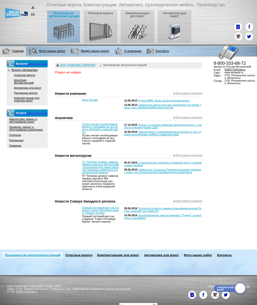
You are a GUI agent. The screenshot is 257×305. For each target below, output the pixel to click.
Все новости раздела (189, 93)
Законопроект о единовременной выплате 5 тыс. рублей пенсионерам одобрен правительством (163, 133)
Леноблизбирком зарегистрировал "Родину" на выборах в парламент (162, 216)
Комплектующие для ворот (118, 255)
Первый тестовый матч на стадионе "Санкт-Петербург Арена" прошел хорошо (100, 210)
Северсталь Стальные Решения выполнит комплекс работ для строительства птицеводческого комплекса (162, 171)
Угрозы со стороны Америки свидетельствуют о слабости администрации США (163, 126)
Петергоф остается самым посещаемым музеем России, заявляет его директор (162, 209)
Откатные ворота (24, 75)
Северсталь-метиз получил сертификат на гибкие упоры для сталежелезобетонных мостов (162, 106)
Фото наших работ (198, 255)
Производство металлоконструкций (33, 255)
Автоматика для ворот (27, 87)
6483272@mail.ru (235, 69)
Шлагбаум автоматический (24, 81)
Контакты (224, 255)
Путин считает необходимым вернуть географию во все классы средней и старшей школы (100, 128)
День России (90, 99)
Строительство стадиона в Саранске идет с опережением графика (163, 164)
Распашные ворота (26, 92)
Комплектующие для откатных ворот (26, 99)
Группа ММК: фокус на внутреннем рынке (163, 100)
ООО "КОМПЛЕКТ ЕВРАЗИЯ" (78, 65)
